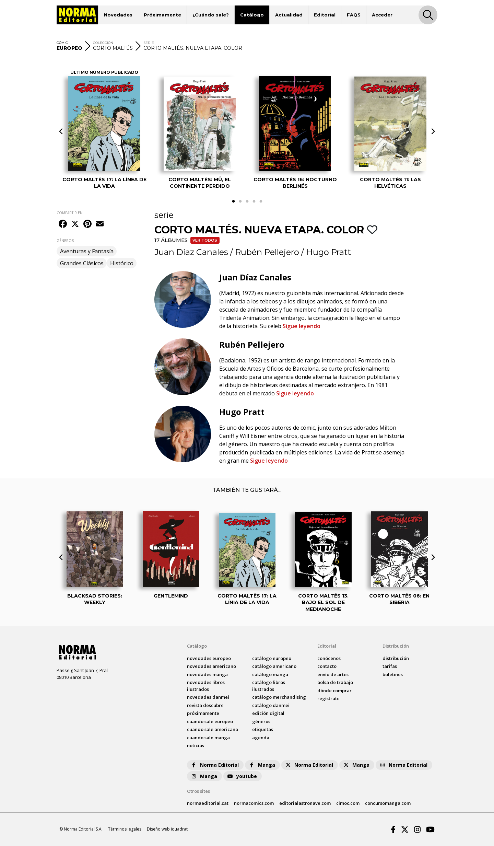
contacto (327, 666)
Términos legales (124, 829)
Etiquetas (262, 729)
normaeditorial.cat (207, 803)
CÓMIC (62, 42)
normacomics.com (254, 803)
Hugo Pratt (328, 252)
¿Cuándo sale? (210, 15)
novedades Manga (207, 674)
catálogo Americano (274, 666)
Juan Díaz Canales (191, 252)
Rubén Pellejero (267, 252)
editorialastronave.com (305, 803)
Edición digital (268, 713)
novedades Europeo (209, 658)
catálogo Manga (270, 674)
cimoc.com (348, 803)
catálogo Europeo (271, 658)
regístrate (328, 698)
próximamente (203, 713)
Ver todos (204, 240)
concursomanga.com (388, 803)
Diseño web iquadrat (167, 829)
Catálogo (252, 15)
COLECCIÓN (103, 42)
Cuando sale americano (212, 729)
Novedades (118, 15)
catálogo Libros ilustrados (268, 685)
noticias (195, 745)
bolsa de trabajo (335, 682)
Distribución (396, 646)
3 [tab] (247, 201)
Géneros (261, 721)
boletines (393, 674)
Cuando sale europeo (210, 721)
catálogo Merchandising (279, 697)
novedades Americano (211, 666)
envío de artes (333, 674)
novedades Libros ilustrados (206, 685)
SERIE (148, 42)
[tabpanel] (104, 126)
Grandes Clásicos (82, 263)
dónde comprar (334, 690)
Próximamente (162, 15)
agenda (260, 737)
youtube (242, 776)
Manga (261, 765)
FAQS (354, 15)
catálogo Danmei (271, 705)
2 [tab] (240, 201)
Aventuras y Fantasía (87, 251)
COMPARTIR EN (70, 212)
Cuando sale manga (208, 737)
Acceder (382, 15)
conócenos (329, 658)
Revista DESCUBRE (205, 705)
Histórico (121, 263)
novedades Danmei (208, 697)
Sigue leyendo (301, 326)
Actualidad (289, 15)
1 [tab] (233, 201)
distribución (396, 658)
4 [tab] (253, 201)
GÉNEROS (65, 240)
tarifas (390, 666)
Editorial (325, 15)
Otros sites (198, 791)
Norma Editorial (214, 765)
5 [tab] (260, 201)
